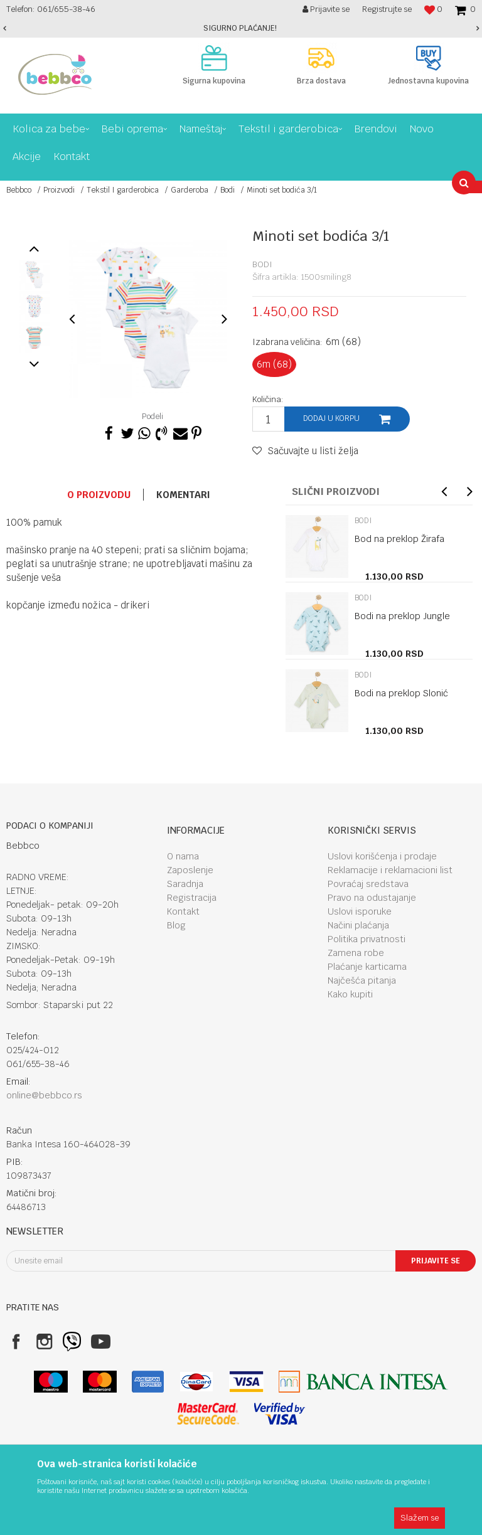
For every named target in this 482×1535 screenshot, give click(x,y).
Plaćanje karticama (367, 967)
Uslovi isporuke (360, 911)
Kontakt (183, 911)
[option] (241, 28)
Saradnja (185, 884)
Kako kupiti (350, 994)
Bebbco (18, 190)
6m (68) (274, 364)
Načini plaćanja (358, 925)
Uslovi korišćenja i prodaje (382, 856)
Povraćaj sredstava (368, 884)
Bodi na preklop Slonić (401, 693)
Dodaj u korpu (331, 418)
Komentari (183, 495)
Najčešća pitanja (362, 980)
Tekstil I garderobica (123, 190)
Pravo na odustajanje (372, 898)
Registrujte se (387, 9)
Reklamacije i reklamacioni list (390, 870)
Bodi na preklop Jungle (402, 616)
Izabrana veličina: (306, 342)
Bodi (227, 190)
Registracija (192, 898)
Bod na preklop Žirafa (399, 538)
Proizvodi (59, 190)
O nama (183, 856)
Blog (176, 925)
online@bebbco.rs (44, 1095)
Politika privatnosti (366, 939)
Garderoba (189, 190)
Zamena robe (356, 953)
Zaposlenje (190, 870)
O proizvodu (99, 495)
